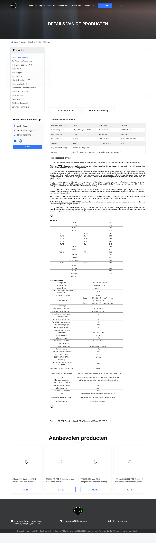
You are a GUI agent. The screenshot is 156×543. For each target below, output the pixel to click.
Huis (31, 6)
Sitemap (20, 531)
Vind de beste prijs (110, 96)
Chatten (105, 6)
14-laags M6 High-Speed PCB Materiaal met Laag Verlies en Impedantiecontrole (24, 480)
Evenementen (58, 6)
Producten (47, 6)
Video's (68, 6)
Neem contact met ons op (83, 6)
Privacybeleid (29, 531)
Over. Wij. (38, 6)
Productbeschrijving (98, 110)
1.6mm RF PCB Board (80, 421)
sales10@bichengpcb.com (27, 131)
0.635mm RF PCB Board (101, 421)
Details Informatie (65, 110)
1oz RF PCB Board (62, 421)
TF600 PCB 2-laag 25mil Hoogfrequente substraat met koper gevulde (95, 480)
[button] (16, 467)
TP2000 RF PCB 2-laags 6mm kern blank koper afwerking (60, 480)
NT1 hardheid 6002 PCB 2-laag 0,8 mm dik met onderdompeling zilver (129, 480)
